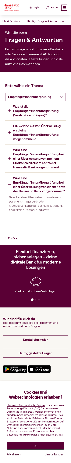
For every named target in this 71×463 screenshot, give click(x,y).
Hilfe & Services (10, 21)
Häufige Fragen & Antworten (45, 21)
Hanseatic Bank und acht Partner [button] (26, 405)
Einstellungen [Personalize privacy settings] (54, 454)
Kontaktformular (35, 339)
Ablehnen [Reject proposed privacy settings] (14, 454)
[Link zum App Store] (39, 369)
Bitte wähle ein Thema (24, 85)
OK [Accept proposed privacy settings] (35, 445)
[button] (64, 8)
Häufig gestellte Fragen (35, 353)
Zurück (11, 238)
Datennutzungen (17, 411)
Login (34, 7)
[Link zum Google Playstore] (15, 369)
